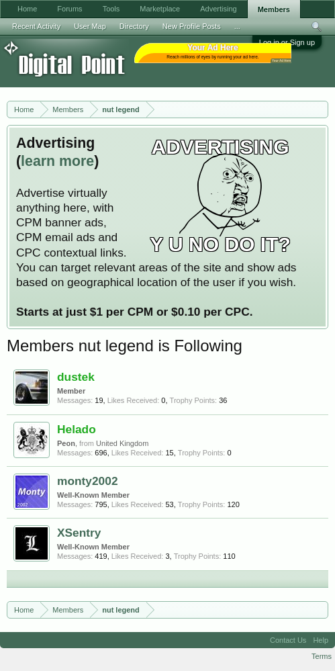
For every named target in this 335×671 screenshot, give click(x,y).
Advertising (218, 9)
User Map (90, 26)
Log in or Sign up (287, 42)
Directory (134, 26)
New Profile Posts (191, 26)
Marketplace (160, 9)
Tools (111, 9)
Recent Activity (36, 26)
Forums (69, 9)
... (237, 26)
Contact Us (288, 640)
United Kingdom (122, 443)
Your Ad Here (281, 60)
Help (320, 640)
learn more (57, 161)
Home (27, 9)
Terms (322, 656)
